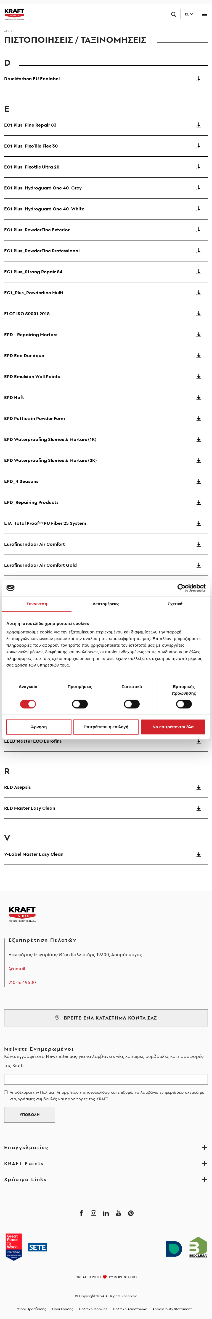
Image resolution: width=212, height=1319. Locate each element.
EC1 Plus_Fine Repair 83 (106, 125)
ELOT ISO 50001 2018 (106, 314)
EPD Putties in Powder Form (106, 418)
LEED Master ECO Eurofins (106, 741)
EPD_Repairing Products (106, 502)
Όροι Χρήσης (62, 1309)
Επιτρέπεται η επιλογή (106, 726)
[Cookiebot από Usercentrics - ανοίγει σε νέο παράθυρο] (181, 588)
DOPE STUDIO (125, 1277)
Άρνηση (39, 726)
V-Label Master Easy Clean (106, 854)
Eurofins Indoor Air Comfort (106, 544)
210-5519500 (22, 982)
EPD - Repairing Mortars (106, 334)
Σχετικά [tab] (175, 603)
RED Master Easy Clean (106, 808)
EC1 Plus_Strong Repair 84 (106, 272)
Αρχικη (9, 31)
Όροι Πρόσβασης (32, 1309)
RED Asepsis (106, 787)
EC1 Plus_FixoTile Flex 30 (106, 146)
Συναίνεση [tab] (36, 603)
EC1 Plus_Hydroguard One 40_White (106, 209)
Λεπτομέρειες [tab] (106, 603)
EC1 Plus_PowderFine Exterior (106, 230)
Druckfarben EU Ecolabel (106, 79)
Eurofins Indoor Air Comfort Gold (106, 565)
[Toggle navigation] (204, 14)
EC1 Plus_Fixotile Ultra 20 (106, 167)
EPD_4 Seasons (106, 481)
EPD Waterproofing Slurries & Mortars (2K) (106, 460)
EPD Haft (106, 397)
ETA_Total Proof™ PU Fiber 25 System (106, 523)
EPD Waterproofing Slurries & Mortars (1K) (106, 439)
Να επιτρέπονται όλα (173, 726)
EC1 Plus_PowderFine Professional (106, 251)
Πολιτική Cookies (93, 1309)
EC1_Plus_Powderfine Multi (106, 293)
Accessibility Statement (172, 1309)
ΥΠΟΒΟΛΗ (29, 1114)
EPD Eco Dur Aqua (106, 355)
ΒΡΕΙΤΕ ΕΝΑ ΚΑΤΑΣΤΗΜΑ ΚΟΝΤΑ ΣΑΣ (106, 1017)
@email (17, 968)
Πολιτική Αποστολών (130, 1309)
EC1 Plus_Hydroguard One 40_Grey (106, 188)
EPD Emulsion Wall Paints (106, 376)
